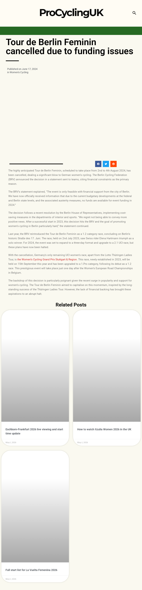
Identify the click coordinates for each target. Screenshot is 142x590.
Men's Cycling (44, 537)
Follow (134, 536)
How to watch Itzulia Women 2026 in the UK (104, 368)
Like (135, 531)
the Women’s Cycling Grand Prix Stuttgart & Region (47, 221)
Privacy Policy (57, 584)
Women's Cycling (19, 72)
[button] (134, 13)
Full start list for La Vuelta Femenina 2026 (31, 486)
